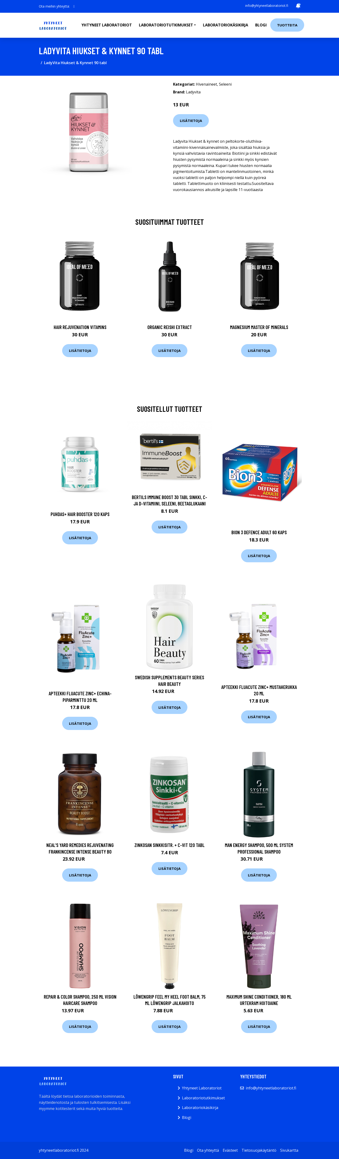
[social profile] (74, 6)
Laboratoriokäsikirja (225, 25)
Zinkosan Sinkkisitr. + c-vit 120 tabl (169, 845)
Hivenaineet (206, 84)
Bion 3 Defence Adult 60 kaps (259, 532)
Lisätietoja (191, 120)
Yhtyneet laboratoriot (106, 25)
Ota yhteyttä (208, 1150)
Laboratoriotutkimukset (203, 1098)
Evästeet (230, 1150)
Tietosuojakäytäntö (259, 1150)
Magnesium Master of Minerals (259, 327)
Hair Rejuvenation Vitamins (80, 327)
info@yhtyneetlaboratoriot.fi (266, 5)
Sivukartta (289, 1150)
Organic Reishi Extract (169, 327)
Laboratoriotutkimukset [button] (166, 25)
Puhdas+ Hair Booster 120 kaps (80, 514)
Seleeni (225, 84)
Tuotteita (287, 25)
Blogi (261, 25)
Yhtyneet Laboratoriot (202, 1088)
